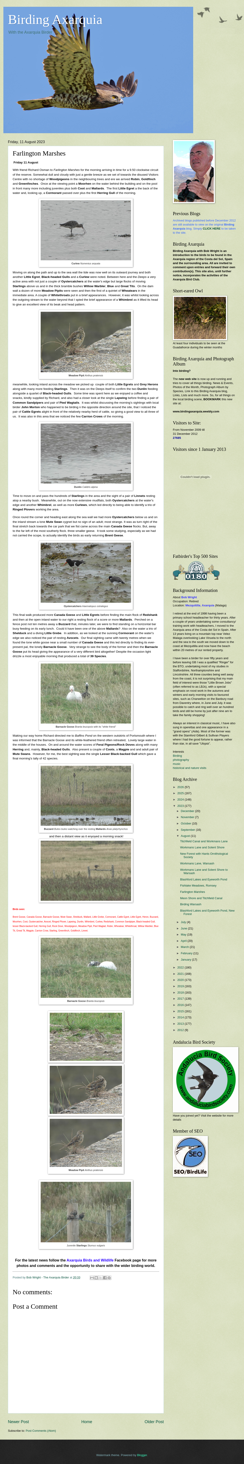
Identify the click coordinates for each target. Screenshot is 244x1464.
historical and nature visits (189, 768)
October (186, 823)
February (187, 953)
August (186, 836)
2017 (181, 998)
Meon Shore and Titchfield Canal (201, 898)
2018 (181, 992)
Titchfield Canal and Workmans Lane (204, 841)
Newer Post (18, 1422)
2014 (181, 1017)
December (188, 811)
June (184, 928)
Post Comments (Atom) (41, 1430)
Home (86, 1422)
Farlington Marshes (192, 892)
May (184, 934)
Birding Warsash (190, 904)
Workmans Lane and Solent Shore (202, 847)
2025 (181, 793)
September (188, 829)
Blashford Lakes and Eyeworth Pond (203, 879)
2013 (181, 1023)
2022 (181, 967)
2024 (181, 799)
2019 (181, 986)
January (186, 959)
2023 (181, 806)
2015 (181, 1011)
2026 (181, 787)
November (188, 817)
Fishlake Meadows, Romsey (198, 885)
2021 (181, 973)
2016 (181, 1005)
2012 (181, 1030)
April (184, 941)
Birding (177, 755)
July (184, 922)
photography (181, 759)
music (177, 764)
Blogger (142, 1455)
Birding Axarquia (55, 19)
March (185, 947)
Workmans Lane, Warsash (197, 863)
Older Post (154, 1422)
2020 (181, 980)
